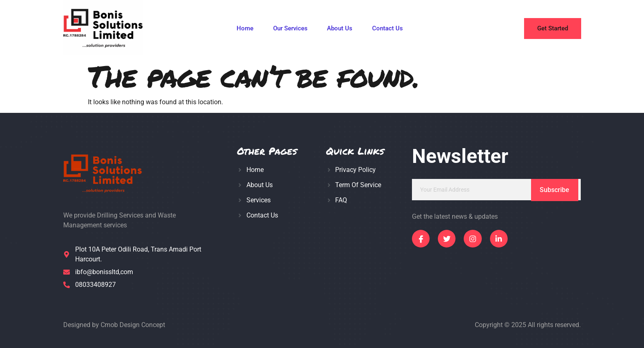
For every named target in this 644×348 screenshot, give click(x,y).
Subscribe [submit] (554, 190)
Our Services (290, 28)
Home (244, 28)
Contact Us (387, 28)
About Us (339, 28)
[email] (496, 189)
